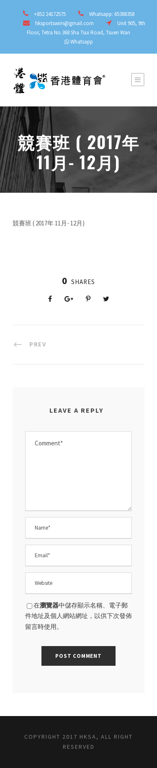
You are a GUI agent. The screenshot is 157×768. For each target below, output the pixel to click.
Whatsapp (81, 41)
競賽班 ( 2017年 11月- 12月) (49, 223)
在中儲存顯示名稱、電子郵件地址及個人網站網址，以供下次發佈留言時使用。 (78, 616)
